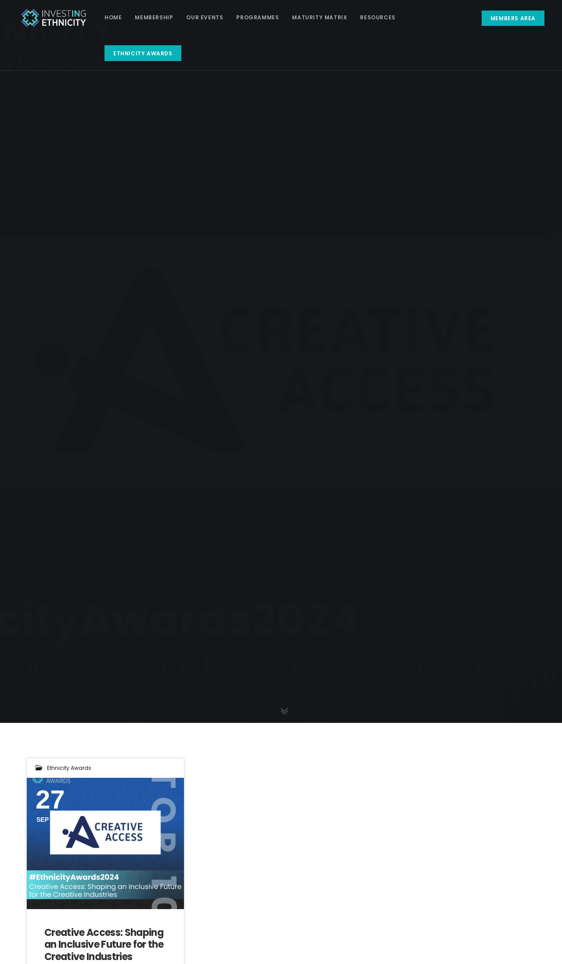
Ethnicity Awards (69, 768)
